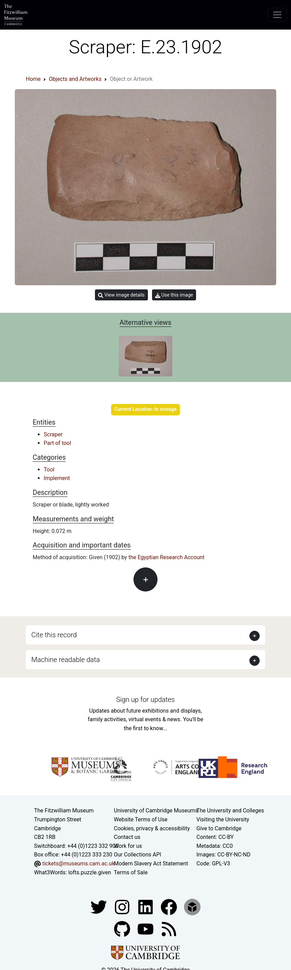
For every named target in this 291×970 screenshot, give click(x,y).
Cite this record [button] (54, 635)
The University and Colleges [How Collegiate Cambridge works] (230, 810)
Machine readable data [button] (65, 659)
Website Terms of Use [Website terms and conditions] (141, 819)
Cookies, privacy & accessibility (152, 828)
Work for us (128, 846)
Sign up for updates (145, 699)
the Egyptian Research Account (166, 557)
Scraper (53, 434)
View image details (121, 295)
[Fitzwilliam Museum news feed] (169, 928)
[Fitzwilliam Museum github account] (122, 928)
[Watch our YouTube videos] (146, 928)
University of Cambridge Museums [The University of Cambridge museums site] (156, 810)
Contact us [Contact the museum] (127, 837)
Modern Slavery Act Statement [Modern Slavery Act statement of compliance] (151, 863)
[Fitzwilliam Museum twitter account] (99, 906)
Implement (57, 478)
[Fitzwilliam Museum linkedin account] (169, 906)
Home (33, 79)
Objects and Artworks (75, 79)
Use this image (174, 295)
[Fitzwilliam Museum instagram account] (122, 906)
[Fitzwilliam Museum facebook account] (146, 906)
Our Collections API (137, 854)
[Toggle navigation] (277, 15)
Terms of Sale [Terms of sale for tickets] (131, 872)
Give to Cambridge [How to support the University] (218, 828)
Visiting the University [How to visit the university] (222, 819)
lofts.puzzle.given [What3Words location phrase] (89, 872)
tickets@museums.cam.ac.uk (78, 863)
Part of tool (57, 443)
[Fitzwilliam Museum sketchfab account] (192, 906)
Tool (49, 469)
